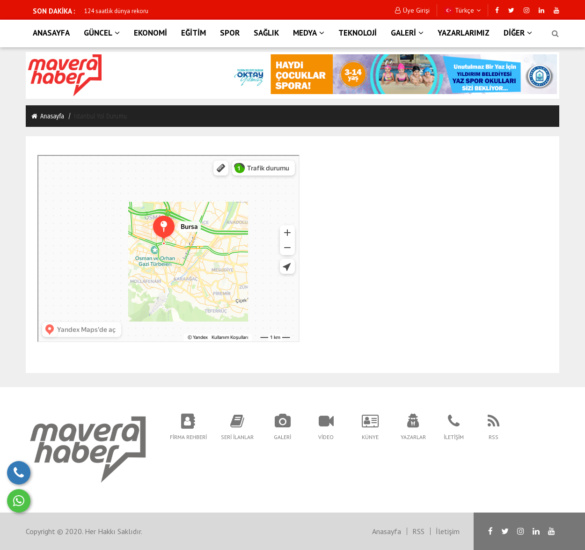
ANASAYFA (51, 33)
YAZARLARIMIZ (464, 33)
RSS (418, 531)
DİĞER (518, 33)
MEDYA (308, 33)
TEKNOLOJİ (357, 33)
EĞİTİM (193, 33)
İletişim (448, 531)
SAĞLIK (266, 33)
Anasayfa (47, 116)
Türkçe (462, 10)
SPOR (230, 33)
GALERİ (407, 33)
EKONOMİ (150, 33)
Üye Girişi (412, 10)
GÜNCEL (102, 33)
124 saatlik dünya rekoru (116, 11)
